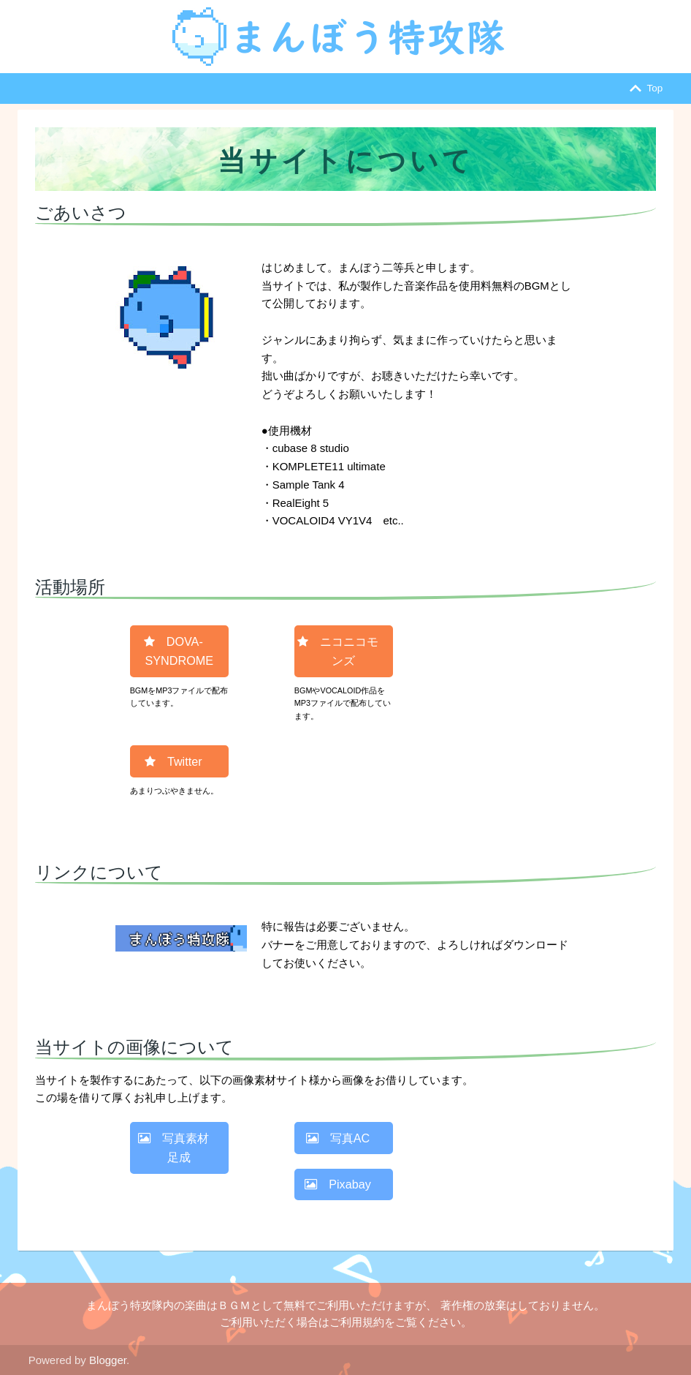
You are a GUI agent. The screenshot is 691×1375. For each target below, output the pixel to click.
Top (643, 88)
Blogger (107, 1360)
